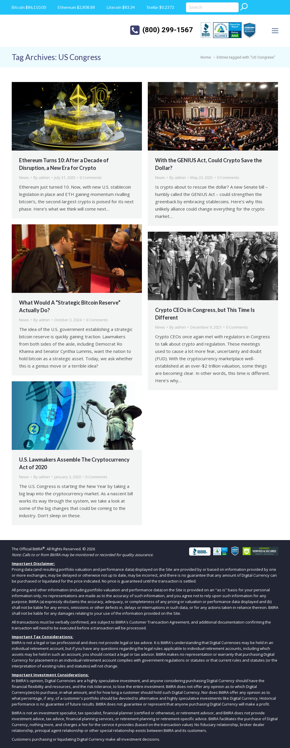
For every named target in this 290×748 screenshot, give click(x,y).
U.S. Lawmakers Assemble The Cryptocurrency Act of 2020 (74, 463)
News (24, 177)
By (41, 177)
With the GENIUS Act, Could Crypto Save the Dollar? (208, 164)
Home (206, 57)
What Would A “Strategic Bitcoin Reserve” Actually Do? (70, 306)
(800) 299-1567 (168, 30)
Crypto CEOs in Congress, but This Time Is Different (205, 314)
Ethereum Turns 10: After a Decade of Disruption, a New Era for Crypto (64, 164)
